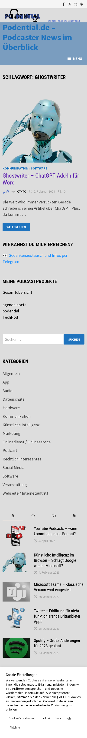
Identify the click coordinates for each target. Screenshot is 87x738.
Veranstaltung (15, 484)
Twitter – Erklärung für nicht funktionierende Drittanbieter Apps (57, 616)
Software (39, 168)
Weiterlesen (17, 227)
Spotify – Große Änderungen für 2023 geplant (57, 643)
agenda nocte (14, 304)
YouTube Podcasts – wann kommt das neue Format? (55, 531)
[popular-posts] (13, 515)
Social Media (13, 467)
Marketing (11, 433)
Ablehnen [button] (15, 727)
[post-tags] (74, 515)
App (6, 382)
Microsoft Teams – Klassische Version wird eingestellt (58, 587)
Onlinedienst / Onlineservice (27, 442)
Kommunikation (15, 168)
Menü (75, 58)
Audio (8, 390)
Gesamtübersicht (17, 292)
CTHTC (21, 191)
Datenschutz (13, 399)
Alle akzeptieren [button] (52, 718)
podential (11, 311)
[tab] (13, 515)
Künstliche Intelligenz (21, 424)
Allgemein (11, 373)
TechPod (10, 317)
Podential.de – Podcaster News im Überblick (37, 37)
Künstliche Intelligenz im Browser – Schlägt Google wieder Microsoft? (55, 560)
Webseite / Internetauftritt (25, 493)
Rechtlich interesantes (22, 459)
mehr (68, 718)
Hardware (11, 407)
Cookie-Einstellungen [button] (22, 718)
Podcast (10, 450)
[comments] (54, 515)
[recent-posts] (33, 515)
